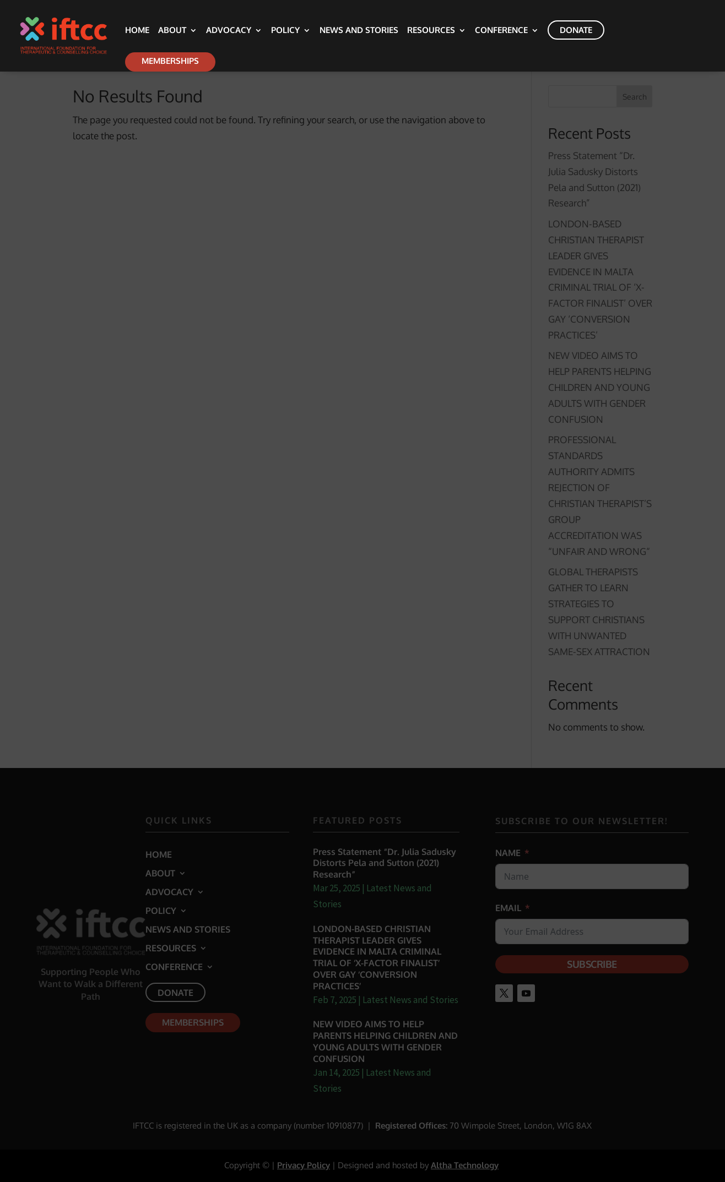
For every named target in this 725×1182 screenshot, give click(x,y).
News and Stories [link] (359, 30)
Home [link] (137, 30)
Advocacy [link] (228, 30)
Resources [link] (431, 30)
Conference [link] (501, 30)
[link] (81, 35)
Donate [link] (576, 30)
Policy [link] (285, 30)
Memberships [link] (170, 61)
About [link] (172, 30)
